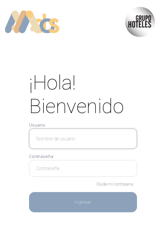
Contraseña (41, 156)
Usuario (37, 125)
